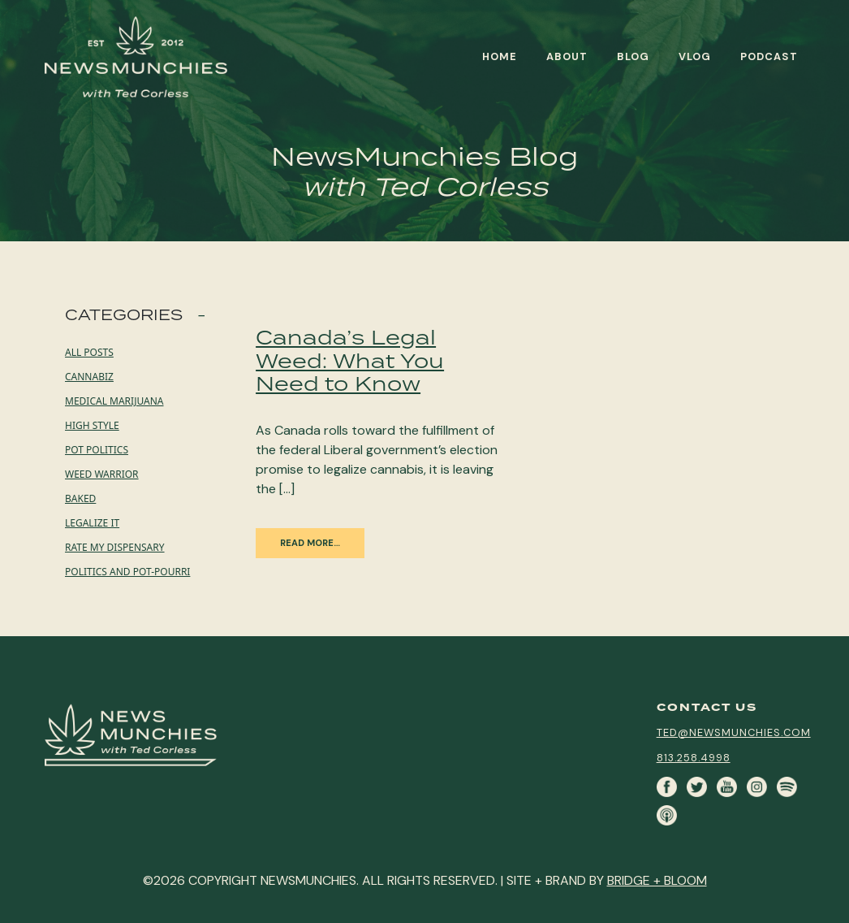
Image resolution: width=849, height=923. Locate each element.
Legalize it (92, 523)
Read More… (310, 542)
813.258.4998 (693, 758)
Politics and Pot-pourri (127, 571)
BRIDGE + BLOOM (657, 880)
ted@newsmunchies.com (734, 732)
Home (499, 56)
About (567, 56)
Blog (633, 56)
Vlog (695, 56)
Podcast (769, 56)
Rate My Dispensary (115, 547)
